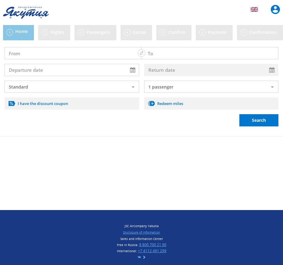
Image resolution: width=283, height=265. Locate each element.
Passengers (98, 32)
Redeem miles (170, 103)
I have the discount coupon (43, 103)
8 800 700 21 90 (152, 244)
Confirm (177, 32)
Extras (139, 32)
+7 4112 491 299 (152, 250)
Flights (57, 32)
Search (259, 120)
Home (21, 31)
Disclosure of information (141, 232)
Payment (217, 32)
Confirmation (263, 32)
